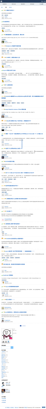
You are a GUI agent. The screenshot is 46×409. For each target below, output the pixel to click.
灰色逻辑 (6, 156)
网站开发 (5, 355)
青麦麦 (6, 91)
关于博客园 (7, 407)
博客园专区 (5, 372)
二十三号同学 (7, 29)
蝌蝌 (2, 386)
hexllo (6, 233)
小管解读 (6, 194)
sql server (5, 359)
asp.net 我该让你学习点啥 (9, 70)
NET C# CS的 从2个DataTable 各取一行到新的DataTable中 (20, 172)
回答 (6, 7)
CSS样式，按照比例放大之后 (13, 57)
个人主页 (41, 4)
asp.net (6, 15)
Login (8, 257)
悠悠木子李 (7, 181)
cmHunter (7, 246)
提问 (2, 7)
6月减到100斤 (7, 320)
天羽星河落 (7, 168)
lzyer (2, 393)
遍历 (15, 179)
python (4, 374)
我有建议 (4, 402)
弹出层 (8, 102)
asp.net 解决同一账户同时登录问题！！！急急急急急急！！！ (20, 251)
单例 (3, 232)
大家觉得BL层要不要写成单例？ (12, 223)
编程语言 (5, 366)
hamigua (6, 116)
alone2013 (7, 143)
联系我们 (12, 407)
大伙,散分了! (9, 211)
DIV (6, 127)
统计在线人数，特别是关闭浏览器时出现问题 (14, 264)
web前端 (5, 368)
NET (6, 179)
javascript (5, 361)
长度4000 (13, 50)
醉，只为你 (7, 52)
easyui (22, 102)
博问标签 (32, 4)
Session (12, 257)
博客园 (25, 407)
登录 (42, 1)
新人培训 (4, 78)
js (3, 370)
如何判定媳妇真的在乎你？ (12, 185)
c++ (4, 365)
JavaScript (4, 280)
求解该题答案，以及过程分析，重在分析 (14, 34)
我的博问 (23, 4)
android (4, 376)
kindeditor (4, 102)
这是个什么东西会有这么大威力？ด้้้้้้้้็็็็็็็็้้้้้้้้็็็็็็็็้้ (14, 148)
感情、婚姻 (4, 192)
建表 (8, 50)
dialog (18, 102)
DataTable (10, 179)
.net (4, 364)
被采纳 (10, 7)
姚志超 (6, 41)
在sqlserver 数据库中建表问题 (13, 46)
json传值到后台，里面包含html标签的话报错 (15, 312)
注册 (45, 1)
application (17, 257)
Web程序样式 (6, 21)
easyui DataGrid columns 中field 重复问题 (15, 109)
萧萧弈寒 (6, 281)
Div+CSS (4, 166)
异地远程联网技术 (8, 219)
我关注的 (14, 4)
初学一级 (8, 383)
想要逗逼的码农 (8, 307)
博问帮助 (4, 398)
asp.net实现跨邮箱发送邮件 (12, 286)
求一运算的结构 (9, 85)
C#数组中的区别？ (10, 10)
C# (2, 15)
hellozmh (6, 206)
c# (7, 293)
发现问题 (4, 400)
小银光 (6, 16)
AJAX (3, 127)
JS (9, 127)
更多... (3, 377)
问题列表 (5, 4)
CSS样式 (4, 63)
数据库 (4, 357)
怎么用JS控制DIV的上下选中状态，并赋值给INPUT (19, 120)
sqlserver (4, 50)
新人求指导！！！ (10, 299)
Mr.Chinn (6, 294)
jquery (4, 369)
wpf (4, 373)
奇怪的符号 (4, 155)
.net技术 (3, 39)
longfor (6, 104)
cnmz (6, 129)
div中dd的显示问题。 (10, 161)
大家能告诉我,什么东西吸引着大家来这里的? (16, 198)
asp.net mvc (5, 362)
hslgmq (6, 259)
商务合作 (16, 407)
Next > (24, 325)
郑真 (5, 270)
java (4, 358)
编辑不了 (14, 102)
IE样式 (3, 28)
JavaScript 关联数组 (8, 275)
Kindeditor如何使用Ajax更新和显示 (14, 238)
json (3, 142)
